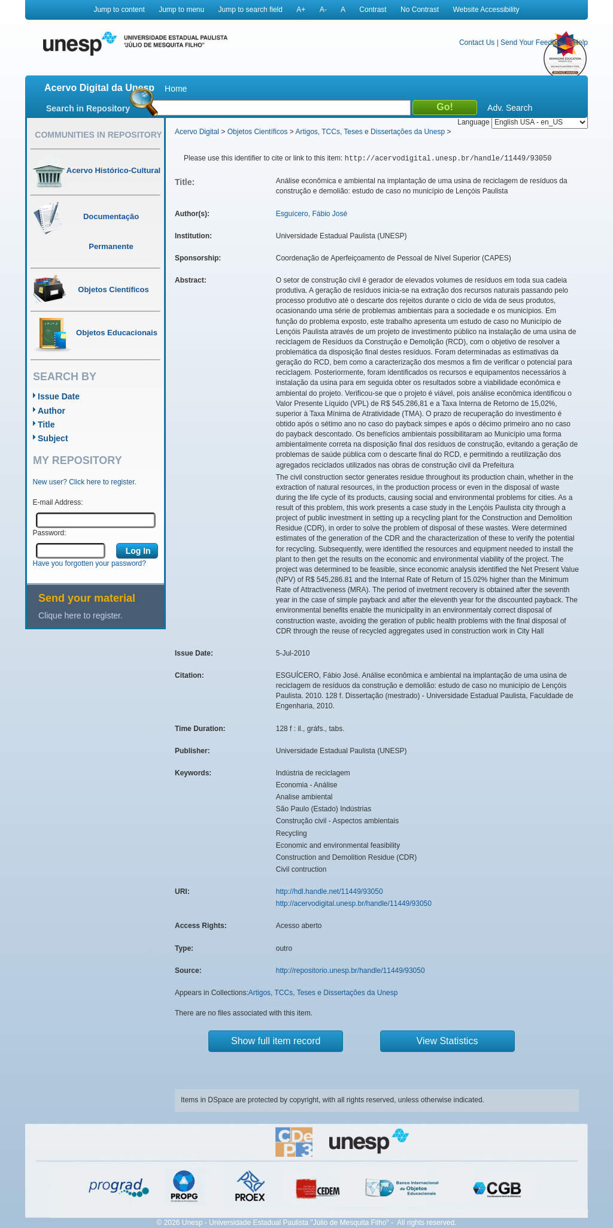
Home (176, 88)
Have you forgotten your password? (89, 563)
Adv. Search (509, 108)
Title (46, 424)
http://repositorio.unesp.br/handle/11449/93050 (350, 970)
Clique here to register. (80, 615)
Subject (53, 438)
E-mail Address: (58, 502)
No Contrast (419, 9)
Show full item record (275, 1041)
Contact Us (476, 42)
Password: (49, 533)
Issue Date (59, 396)
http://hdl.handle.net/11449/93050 (329, 891)
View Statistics (447, 1041)
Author (51, 411)
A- (323, 9)
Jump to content (118, 9)
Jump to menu (181, 9)
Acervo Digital (197, 132)
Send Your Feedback (533, 42)
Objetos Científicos (257, 132)
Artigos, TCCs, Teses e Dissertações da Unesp (370, 132)
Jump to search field (251, 9)
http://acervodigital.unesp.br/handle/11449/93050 (354, 903)
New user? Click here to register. (84, 482)
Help (580, 42)
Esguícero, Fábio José (311, 214)
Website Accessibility (486, 9)
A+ (300, 9)
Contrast (372, 9)
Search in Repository (88, 108)
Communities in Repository (98, 135)
